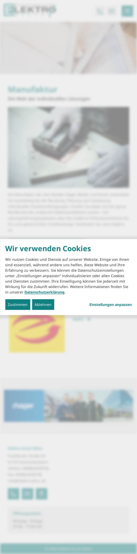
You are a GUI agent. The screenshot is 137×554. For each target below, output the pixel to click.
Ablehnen (43, 304)
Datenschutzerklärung (44, 292)
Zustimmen (18, 304)
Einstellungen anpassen (110, 304)
